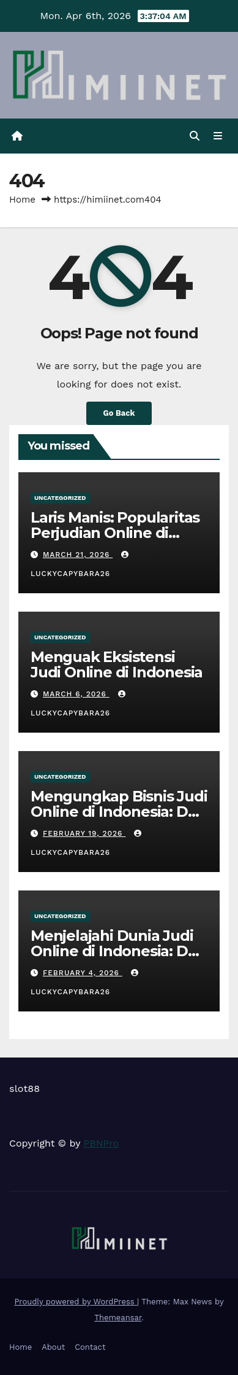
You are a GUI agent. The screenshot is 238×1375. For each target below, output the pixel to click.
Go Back (119, 413)
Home (22, 199)
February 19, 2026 (84, 833)
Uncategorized (60, 497)
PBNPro (101, 1143)
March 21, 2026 (78, 554)
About (53, 1347)
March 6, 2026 (76, 694)
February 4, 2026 (82, 972)
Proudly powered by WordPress (75, 1301)
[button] (194, 136)
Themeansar (117, 1317)
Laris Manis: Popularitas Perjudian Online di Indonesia (115, 532)
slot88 (24, 1088)
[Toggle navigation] (218, 136)
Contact (90, 1347)
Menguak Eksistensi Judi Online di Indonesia (117, 664)
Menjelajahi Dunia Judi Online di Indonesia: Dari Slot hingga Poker (118, 951)
